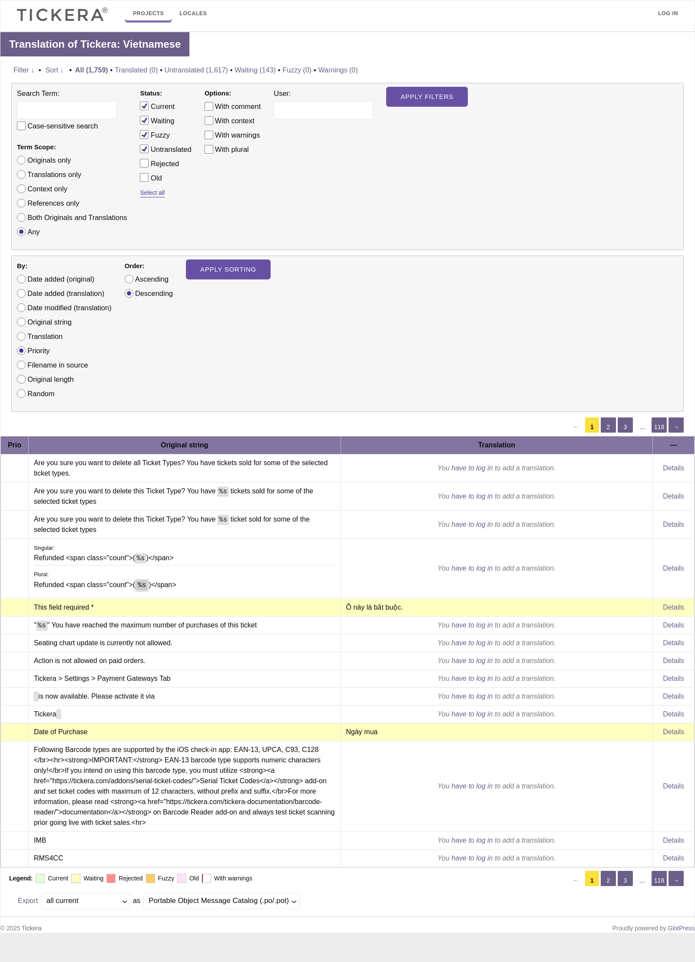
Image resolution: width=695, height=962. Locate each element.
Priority (38, 351)
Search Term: (38, 93)
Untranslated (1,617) (196, 70)
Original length (50, 379)
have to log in (472, 468)
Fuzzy (155, 134)
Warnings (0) (338, 70)
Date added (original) (60, 279)
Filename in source (57, 365)
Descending (154, 293)
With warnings (237, 135)
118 (659, 427)
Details (673, 468)
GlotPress (681, 928)
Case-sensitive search (62, 126)
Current (157, 106)
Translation (45, 336)
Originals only (49, 160)
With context (235, 121)
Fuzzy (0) (296, 70)
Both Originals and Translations (77, 217)
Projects (148, 13)
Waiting (157, 120)
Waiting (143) (255, 70)
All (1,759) (91, 70)
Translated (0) (136, 70)
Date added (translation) (65, 293)
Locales (193, 13)
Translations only (54, 174)
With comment (238, 106)
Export (28, 900)
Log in (668, 13)
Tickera (31, 928)
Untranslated (165, 148)
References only (53, 203)
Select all (152, 192)
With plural (232, 149)
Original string (49, 322)
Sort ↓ (55, 70)
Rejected (159, 163)
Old (151, 177)
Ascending (152, 279)
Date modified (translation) (69, 308)
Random (40, 393)
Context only (47, 189)
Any (33, 232)
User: (282, 93)
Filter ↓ (23, 70)
